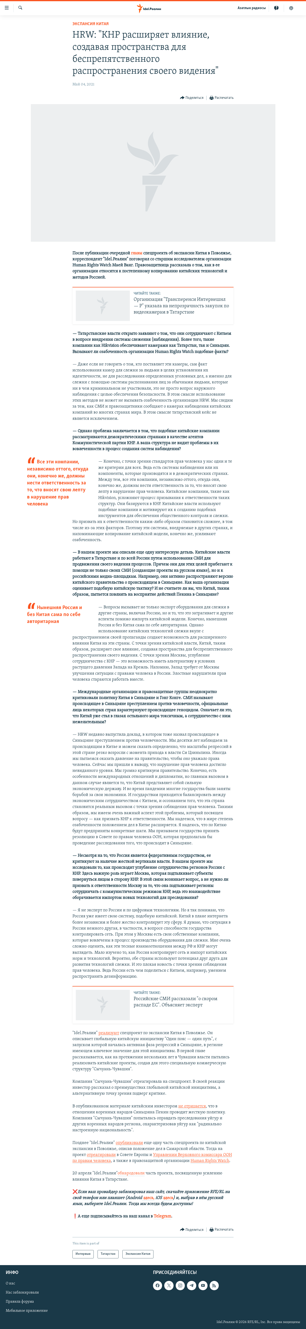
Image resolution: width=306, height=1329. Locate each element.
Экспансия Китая (90, 24)
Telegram (162, 1216)
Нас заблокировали (22, 1293)
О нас (10, 1283)
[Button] (192, 98)
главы (136, 253)
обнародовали (131, 1173)
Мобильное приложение (27, 1311)
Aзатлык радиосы (252, 8)
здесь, (148, 1198)
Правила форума (20, 1302)
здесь (168, 1198)
